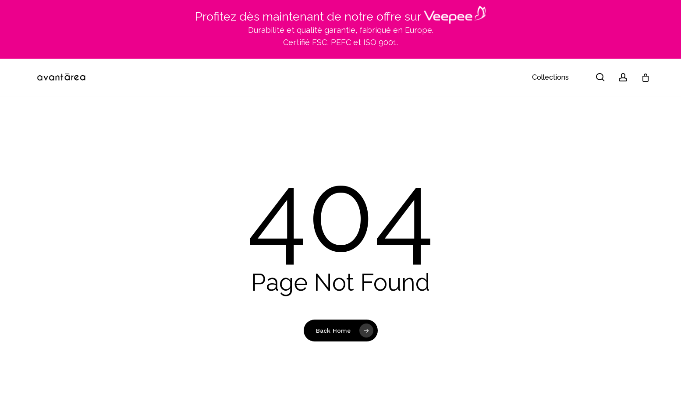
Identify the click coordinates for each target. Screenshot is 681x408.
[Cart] (645, 77)
